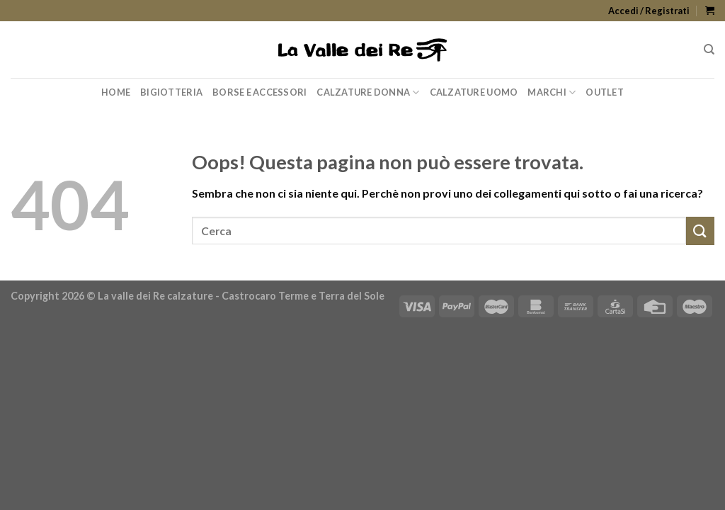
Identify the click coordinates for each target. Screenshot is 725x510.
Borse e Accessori (259, 92)
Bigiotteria (171, 92)
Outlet (605, 92)
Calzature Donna (367, 92)
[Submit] (700, 230)
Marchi (551, 92)
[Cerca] (709, 49)
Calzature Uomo (474, 92)
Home (115, 92)
